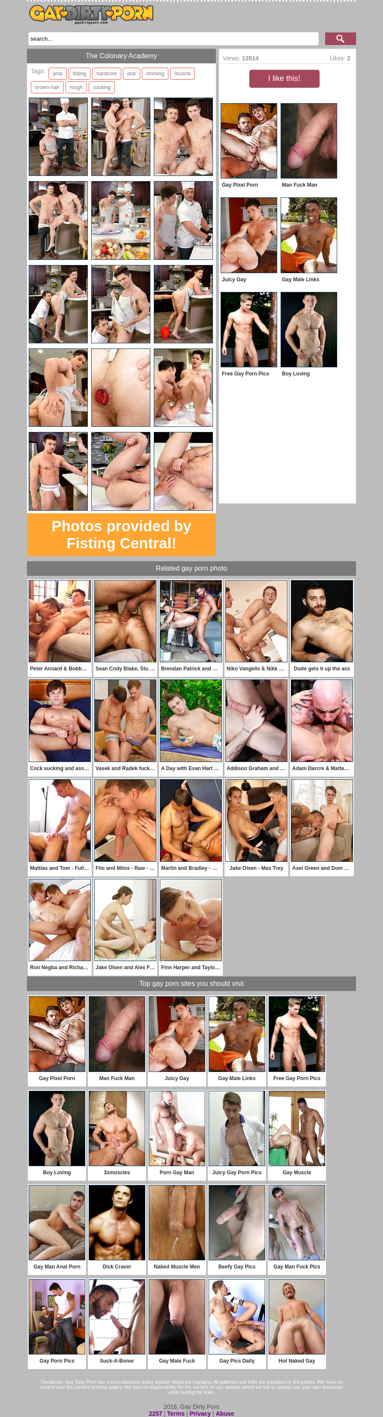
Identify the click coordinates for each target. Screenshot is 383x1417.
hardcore (106, 74)
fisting (79, 74)
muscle (182, 74)
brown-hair (47, 87)
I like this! (284, 78)
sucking (102, 87)
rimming (155, 74)
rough (76, 87)
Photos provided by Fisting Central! (121, 534)
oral (131, 74)
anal (58, 74)
